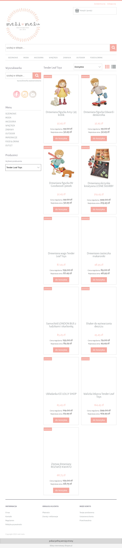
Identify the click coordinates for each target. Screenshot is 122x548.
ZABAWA (9, 130)
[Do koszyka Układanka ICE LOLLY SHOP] (61, 420)
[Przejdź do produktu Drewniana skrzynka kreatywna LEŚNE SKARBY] (98, 163)
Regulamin (9, 521)
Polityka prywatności (13, 524)
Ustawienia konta (87, 517)
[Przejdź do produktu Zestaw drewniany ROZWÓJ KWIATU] (61, 445)
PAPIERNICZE (11, 138)
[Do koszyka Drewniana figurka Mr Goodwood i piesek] (61, 209)
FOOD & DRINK (12, 142)
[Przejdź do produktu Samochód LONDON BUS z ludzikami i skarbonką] (61, 304)
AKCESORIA (10, 122)
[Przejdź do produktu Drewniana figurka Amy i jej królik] (61, 92)
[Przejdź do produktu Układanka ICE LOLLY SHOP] (61, 374)
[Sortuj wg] (88, 67)
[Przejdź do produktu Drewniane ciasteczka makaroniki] (98, 234)
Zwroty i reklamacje (50, 517)
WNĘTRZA (10, 126)
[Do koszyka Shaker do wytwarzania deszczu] (99, 350)
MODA (8, 118)
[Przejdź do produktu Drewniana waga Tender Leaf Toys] (61, 234)
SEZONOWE (10, 114)
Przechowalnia (85, 521)
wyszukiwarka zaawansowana (29, 81)
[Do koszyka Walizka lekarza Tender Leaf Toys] (99, 420)
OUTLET (9, 145)
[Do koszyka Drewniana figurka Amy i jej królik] (61, 138)
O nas (7, 513)
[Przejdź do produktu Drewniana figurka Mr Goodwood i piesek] (61, 163)
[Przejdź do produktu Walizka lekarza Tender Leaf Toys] (98, 374)
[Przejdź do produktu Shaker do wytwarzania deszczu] (98, 304)
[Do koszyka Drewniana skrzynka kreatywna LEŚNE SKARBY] (99, 209)
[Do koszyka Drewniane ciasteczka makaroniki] (99, 279)
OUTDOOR (10, 134)
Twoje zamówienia (87, 513)
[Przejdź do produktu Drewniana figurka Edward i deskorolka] (98, 92)
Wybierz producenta (13, 161)
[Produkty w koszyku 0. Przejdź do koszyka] (83, 11)
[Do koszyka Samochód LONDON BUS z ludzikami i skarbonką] (61, 350)
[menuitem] (13, 57)
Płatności (46, 513)
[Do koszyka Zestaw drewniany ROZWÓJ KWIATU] (61, 490)
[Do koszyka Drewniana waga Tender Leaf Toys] (61, 279)
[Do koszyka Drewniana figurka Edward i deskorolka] (99, 138)
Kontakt (8, 517)
